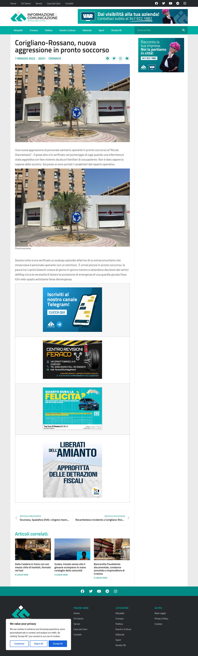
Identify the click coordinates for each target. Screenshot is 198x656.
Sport (101, 30)
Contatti (69, 3)
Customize (19, 644)
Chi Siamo (26, 3)
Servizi (38, 3)
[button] (107, 58)
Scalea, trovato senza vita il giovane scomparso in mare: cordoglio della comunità (70, 567)
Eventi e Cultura (67, 30)
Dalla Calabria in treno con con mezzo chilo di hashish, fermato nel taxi (33, 567)
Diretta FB (116, 30)
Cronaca (34, 30)
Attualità (18, 30)
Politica (48, 30)
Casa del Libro (54, 3)
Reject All (38, 644)
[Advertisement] (160, 120)
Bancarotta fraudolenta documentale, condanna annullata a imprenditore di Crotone (109, 569)
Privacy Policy (161, 618)
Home (13, 3)
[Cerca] (183, 30)
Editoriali (87, 30)
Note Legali (160, 613)
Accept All (58, 644)
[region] (38, 634)
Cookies (158, 624)
